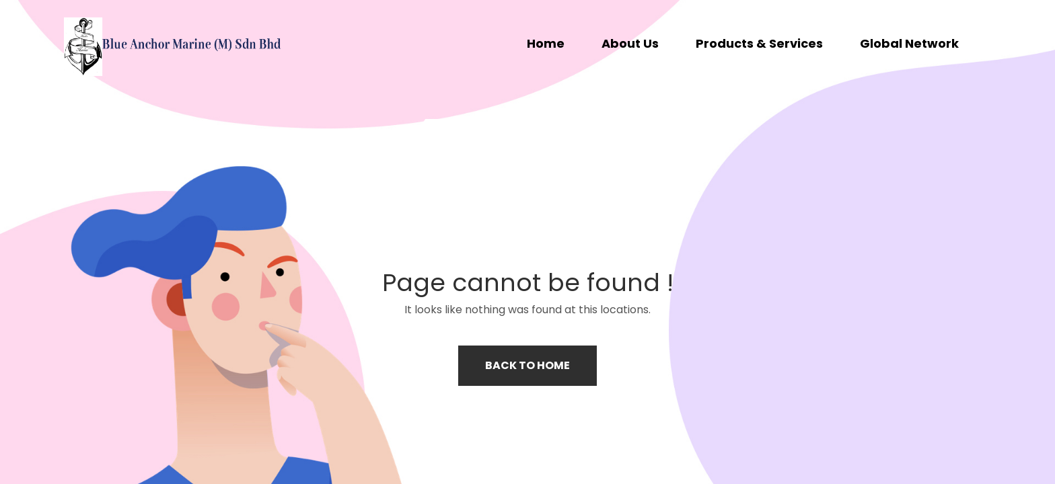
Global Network (909, 43)
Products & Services (759, 43)
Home (546, 43)
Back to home (527, 365)
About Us (630, 43)
